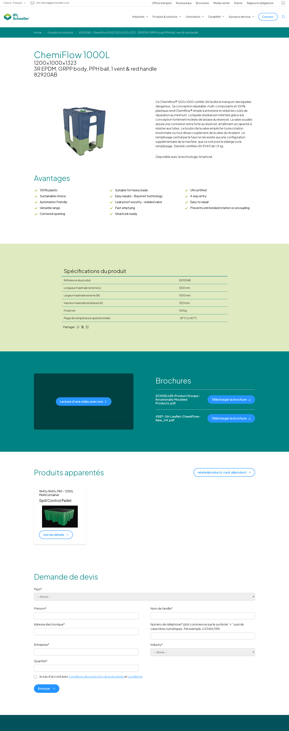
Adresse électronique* (49, 624)
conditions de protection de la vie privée (96, 676)
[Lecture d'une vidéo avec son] (84, 401)
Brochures (202, 3)
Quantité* (40, 661)
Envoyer (46, 688)
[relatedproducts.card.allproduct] (224, 472)
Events (238, 3)
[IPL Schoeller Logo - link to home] (17, 17)
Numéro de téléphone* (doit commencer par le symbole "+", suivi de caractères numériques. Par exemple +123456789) (197, 626)
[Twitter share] (82, 327)
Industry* (156, 645)
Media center (221, 3)
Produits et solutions (60, 32)
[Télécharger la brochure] (231, 399)
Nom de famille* (161, 608)
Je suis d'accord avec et (91, 676)
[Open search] (283, 16)
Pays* (38, 589)
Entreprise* (41, 645)
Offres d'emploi (162, 3)
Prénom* (40, 608)
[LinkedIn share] (87, 327)
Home (38, 32)
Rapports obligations (260, 3)
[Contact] (268, 16)
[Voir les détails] (56, 534)
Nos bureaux (183, 3)
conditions (135, 676)
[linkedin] (283, 3)
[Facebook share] (78, 327)
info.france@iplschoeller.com (52, 3)
